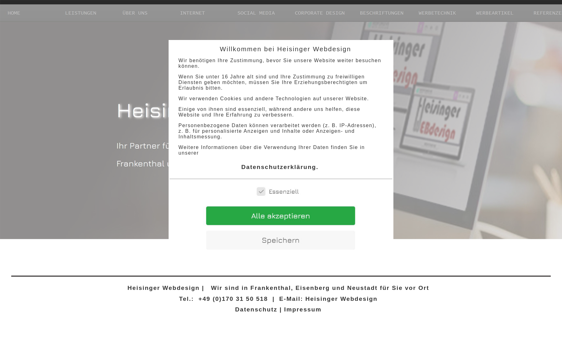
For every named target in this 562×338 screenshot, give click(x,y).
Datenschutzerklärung (278, 167)
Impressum (303, 309)
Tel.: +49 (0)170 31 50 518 (223, 299)
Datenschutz (256, 309)
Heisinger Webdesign (162, 288)
